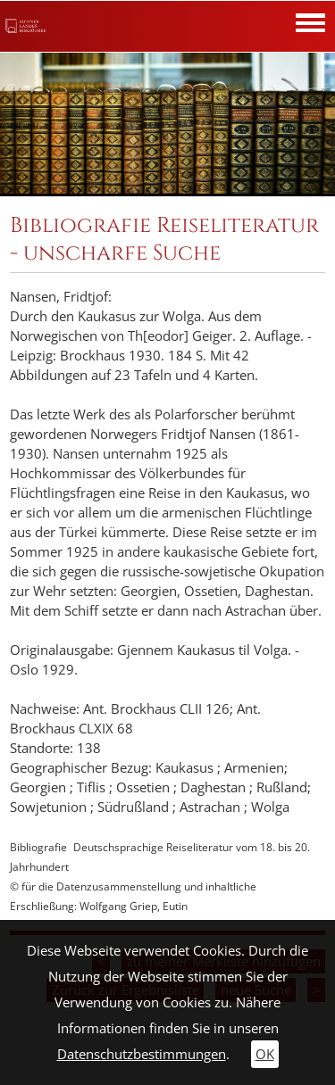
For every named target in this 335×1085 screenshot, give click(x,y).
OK (264, 1054)
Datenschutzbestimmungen (141, 1054)
